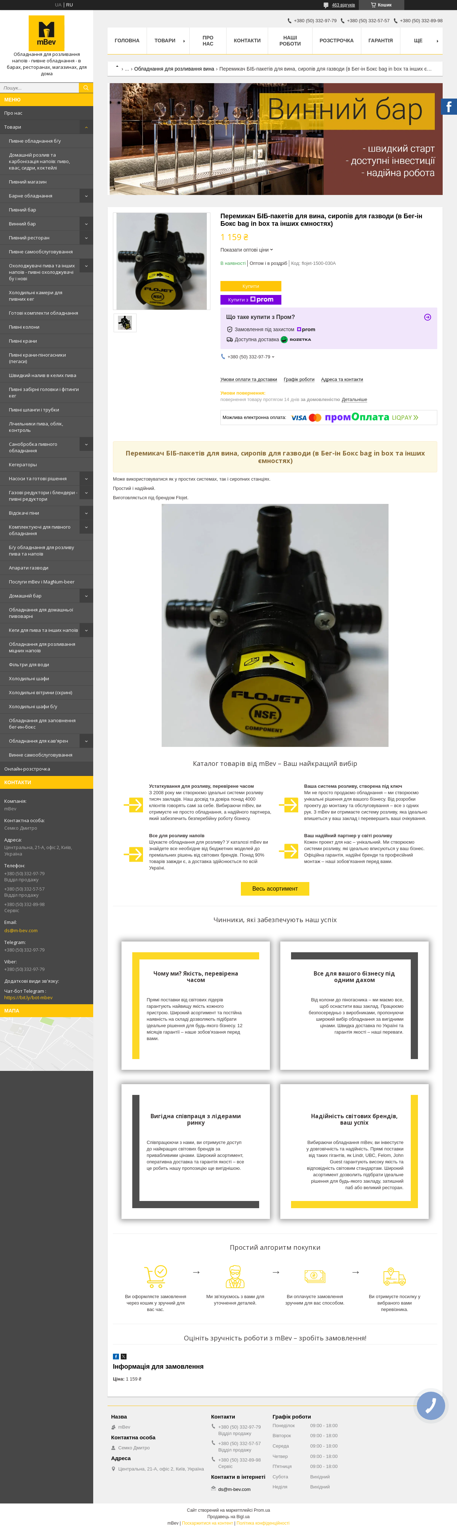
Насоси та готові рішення (38, 478)
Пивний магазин (28, 181)
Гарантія (380, 40)
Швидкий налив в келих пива (42, 375)
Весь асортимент (275, 889)
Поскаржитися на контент (207, 1523)
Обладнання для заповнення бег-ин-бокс (42, 723)
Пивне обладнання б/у (35, 141)
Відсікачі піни (24, 513)
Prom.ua (262, 1510)
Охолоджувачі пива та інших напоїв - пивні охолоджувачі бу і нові (42, 272)
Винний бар (22, 223)
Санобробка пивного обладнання (33, 447)
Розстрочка (337, 40)
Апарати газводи (28, 567)
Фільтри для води (29, 664)
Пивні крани (23, 341)
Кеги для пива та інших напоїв (43, 630)
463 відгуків (343, 5)
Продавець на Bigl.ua (228, 1516)
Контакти (247, 40)
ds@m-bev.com (21, 930)
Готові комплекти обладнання (43, 313)
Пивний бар (22, 209)
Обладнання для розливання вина (174, 69)
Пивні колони (24, 327)
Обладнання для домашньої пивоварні (41, 612)
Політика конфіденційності (263, 1523)
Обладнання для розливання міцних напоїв (42, 647)
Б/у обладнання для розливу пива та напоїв (41, 550)
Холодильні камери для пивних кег (35, 295)
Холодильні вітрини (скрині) (40, 692)
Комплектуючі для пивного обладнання (40, 530)
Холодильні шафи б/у (33, 706)
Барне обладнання (30, 195)
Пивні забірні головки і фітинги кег (44, 392)
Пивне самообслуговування (41, 251)
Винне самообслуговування (40, 755)
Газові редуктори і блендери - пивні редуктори (43, 495)
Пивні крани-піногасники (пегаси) (37, 358)
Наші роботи (290, 41)
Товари (12, 127)
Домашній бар (25, 595)
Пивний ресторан (29, 237)
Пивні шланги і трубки (34, 409)
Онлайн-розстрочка (27, 769)
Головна (127, 40)
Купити (251, 286)
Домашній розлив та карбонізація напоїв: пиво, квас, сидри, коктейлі (39, 161)
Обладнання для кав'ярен (38, 741)
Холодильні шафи (29, 678)
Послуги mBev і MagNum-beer (42, 581)
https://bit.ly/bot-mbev (28, 997)
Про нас (13, 113)
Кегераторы (23, 464)
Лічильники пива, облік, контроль (36, 426)
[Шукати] (86, 87)
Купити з (250, 299)
